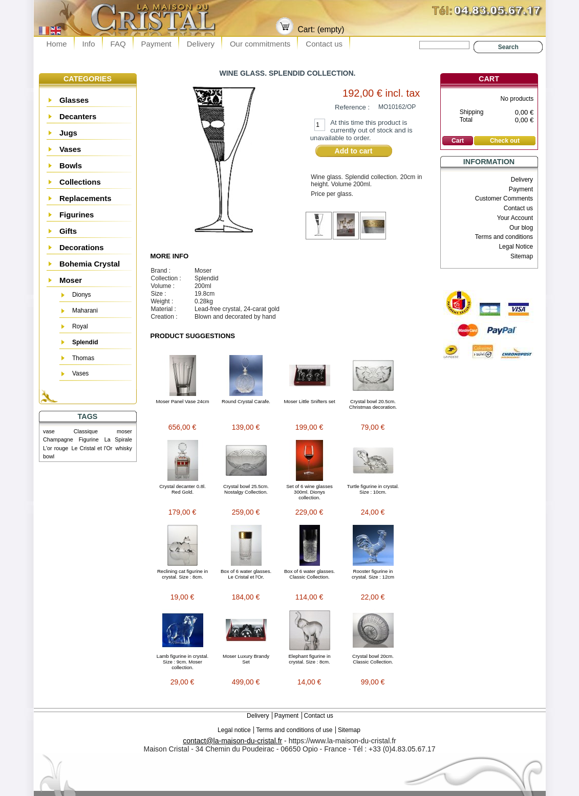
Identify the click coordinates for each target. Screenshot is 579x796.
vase (49, 431)
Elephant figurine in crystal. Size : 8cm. (309, 659)
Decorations (81, 247)
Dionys (81, 294)
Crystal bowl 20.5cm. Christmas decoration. (373, 404)
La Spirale (118, 439)
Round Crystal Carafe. (246, 401)
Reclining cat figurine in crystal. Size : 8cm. (182, 574)
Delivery (201, 43)
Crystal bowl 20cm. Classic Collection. (373, 659)
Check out (505, 140)
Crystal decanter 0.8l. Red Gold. (182, 489)
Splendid (85, 342)
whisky (124, 448)
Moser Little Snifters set (309, 401)
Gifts (68, 231)
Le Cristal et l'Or (91, 448)
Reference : (352, 107)
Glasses (74, 100)
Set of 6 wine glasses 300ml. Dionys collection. (309, 491)
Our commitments (260, 43)
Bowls (70, 165)
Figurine (89, 439)
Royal (80, 326)
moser (124, 431)
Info (88, 43)
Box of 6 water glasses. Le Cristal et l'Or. (246, 574)
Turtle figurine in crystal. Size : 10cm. (373, 489)
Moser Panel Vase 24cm (182, 401)
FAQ (118, 43)
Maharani (85, 310)
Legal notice (234, 730)
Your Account (515, 218)
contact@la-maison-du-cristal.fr (232, 741)
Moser (70, 280)
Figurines (76, 214)
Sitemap (521, 256)
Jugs (68, 132)
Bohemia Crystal (89, 263)
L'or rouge (55, 448)
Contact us (324, 43)
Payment (156, 43)
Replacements (85, 198)
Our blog (521, 227)
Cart (489, 79)
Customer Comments (504, 198)
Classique (86, 431)
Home (57, 43)
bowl (48, 456)
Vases (70, 149)
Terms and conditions (504, 236)
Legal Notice (516, 246)
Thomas (83, 358)
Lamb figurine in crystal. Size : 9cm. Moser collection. (182, 661)
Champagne (58, 439)
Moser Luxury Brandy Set (246, 659)
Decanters (78, 116)
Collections (80, 182)
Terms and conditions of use (294, 730)
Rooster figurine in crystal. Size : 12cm (373, 574)
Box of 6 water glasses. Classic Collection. (309, 574)
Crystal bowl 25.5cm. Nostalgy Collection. (246, 489)
